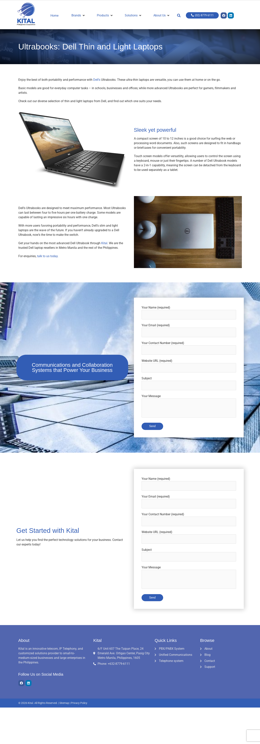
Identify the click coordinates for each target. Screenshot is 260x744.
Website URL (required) (189, 366)
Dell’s (96, 80)
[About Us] (161, 15)
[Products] (104, 15)
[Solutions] (132, 15)
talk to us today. (47, 256)
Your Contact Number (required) (189, 348)
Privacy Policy (79, 703)
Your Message (189, 407)
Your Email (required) (189, 330)
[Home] (56, 15)
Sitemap (64, 703)
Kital (104, 243)
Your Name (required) (189, 313)
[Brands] (78, 15)
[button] (178, 15)
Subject (189, 384)
